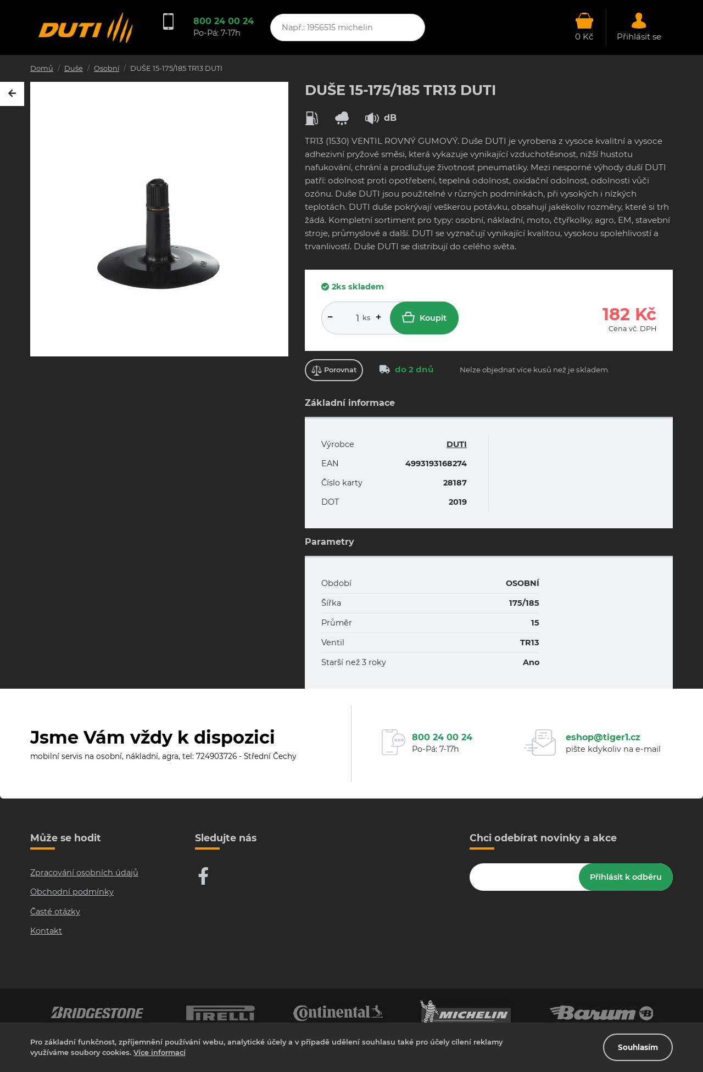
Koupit (424, 317)
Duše (73, 68)
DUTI (457, 444)
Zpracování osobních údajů (84, 873)
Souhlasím (638, 1047)
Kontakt (46, 931)
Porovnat (333, 370)
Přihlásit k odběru (626, 877)
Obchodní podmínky (72, 892)
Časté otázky (55, 912)
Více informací (159, 1052)
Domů (41, 68)
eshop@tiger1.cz (603, 737)
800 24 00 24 (223, 21)
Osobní (106, 68)
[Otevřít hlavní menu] (584, 27)
